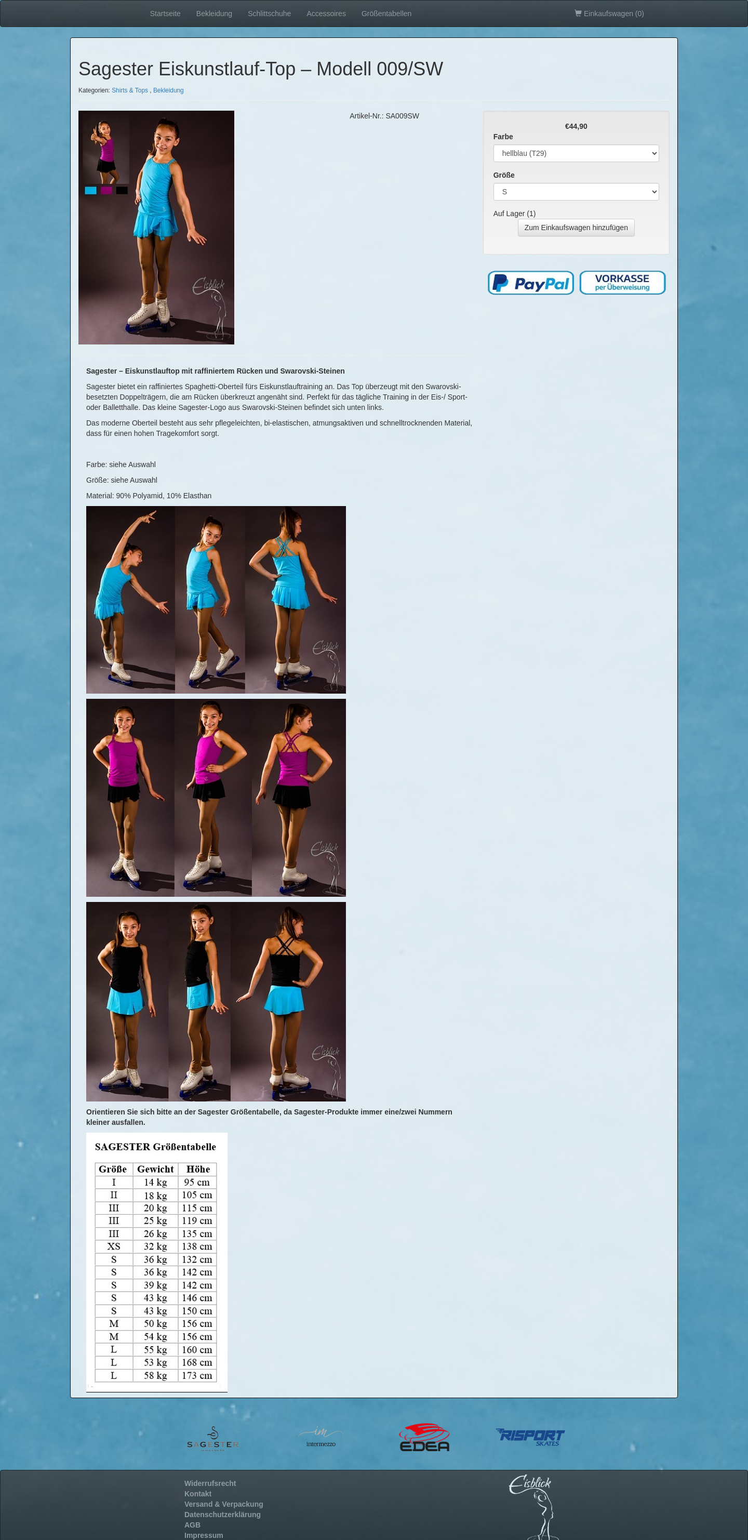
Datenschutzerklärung (222, 1514)
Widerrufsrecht (210, 1483)
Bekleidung (214, 13)
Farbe (503, 136)
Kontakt (197, 1494)
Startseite (165, 13)
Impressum (203, 1535)
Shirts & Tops (130, 90)
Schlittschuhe (269, 13)
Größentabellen (387, 13)
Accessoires (325, 13)
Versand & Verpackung (223, 1504)
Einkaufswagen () (609, 13)
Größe (504, 175)
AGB (192, 1525)
